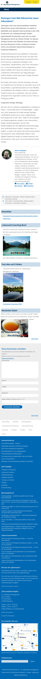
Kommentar (5, 360)
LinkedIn (19, 186)
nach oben (34, 339)
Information (15, 197)
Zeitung (14, 199)
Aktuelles (15, 421)
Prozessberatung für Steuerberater (11, 454)
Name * (4, 380)
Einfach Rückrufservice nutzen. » (10, 586)
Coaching (5, 430)
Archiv (30, 430)
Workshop (4, 485)
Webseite (5, 393)
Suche (35, 2)
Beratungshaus (26, 421)
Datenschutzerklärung (20, 675)
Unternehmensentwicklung (10, 426)
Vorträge (3, 482)
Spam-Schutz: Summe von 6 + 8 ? (13, 399)
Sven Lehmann (20, 150)
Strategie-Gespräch (7, 477)
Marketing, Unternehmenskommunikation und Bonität (17, 461)
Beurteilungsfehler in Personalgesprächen (13, 451)
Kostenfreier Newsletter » (8, 615)
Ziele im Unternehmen (7, 459)
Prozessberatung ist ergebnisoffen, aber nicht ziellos (16, 456)
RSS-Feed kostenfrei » (7, 612)
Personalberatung (27, 426)
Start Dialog (20, 183)
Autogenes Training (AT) (8, 469)
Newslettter (29, 186)
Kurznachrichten (18, 201)
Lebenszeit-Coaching (7, 472)
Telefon (30, 183)
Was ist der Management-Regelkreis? (12, 448)
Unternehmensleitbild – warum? (10, 443)
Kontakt (28, 2)
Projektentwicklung (7, 475)
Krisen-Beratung (6, 487)
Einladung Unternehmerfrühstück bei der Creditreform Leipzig (19, 524)
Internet (22, 197)
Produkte (14, 430)
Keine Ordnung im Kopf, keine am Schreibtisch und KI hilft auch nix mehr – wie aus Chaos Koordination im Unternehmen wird (19, 502)
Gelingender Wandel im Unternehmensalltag (14, 446)
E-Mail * (4, 387)
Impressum (35, 672)
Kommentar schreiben (19, 203)
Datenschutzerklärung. (8, 358)
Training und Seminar (7, 480)
